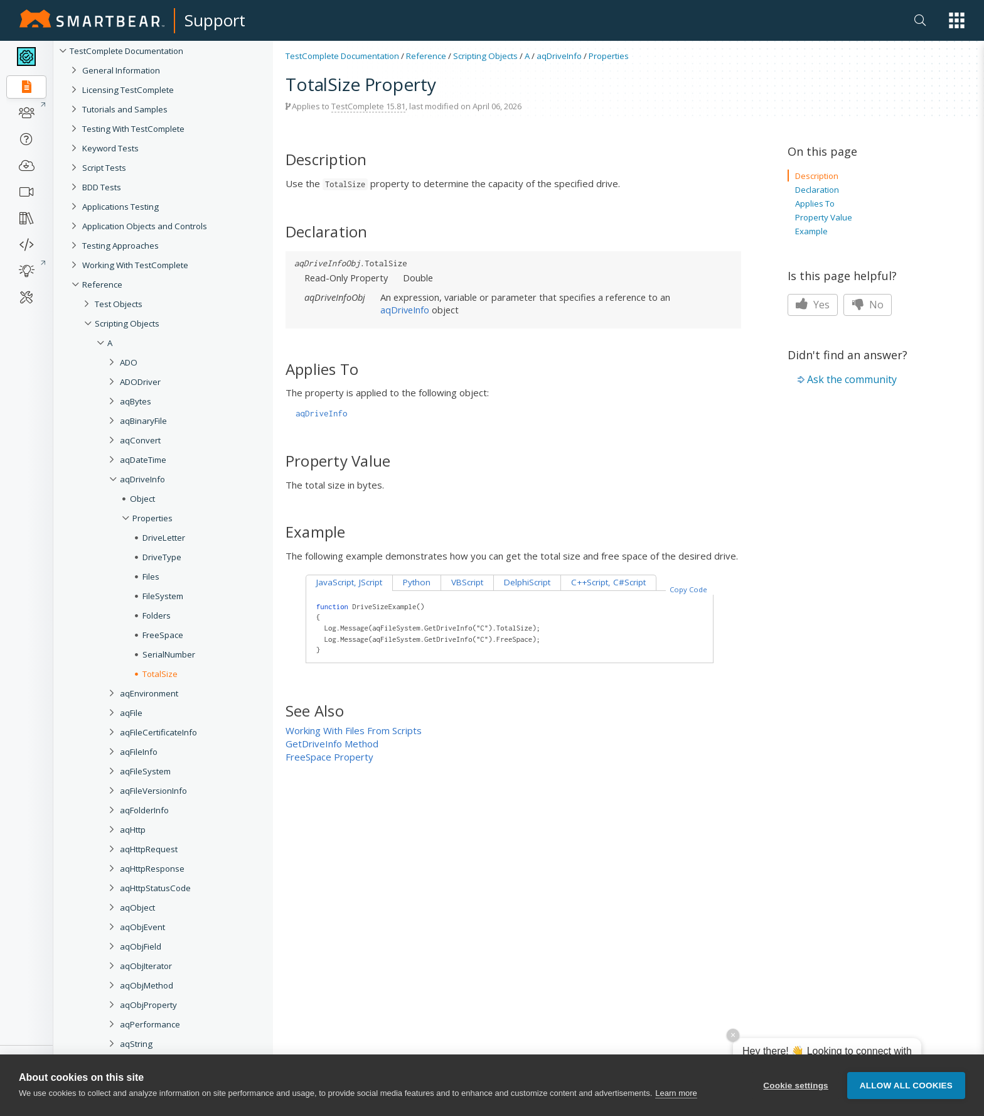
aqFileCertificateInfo (158, 732)
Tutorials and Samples (125, 109)
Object (142, 498)
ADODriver (140, 381)
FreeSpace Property (329, 756)
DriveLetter (163, 537)
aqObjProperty (148, 1004)
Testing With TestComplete (133, 128)
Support (214, 20)
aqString (136, 1043)
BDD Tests (101, 187)
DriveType (161, 557)
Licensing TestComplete (128, 89)
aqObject (137, 907)
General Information (121, 70)
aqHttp (133, 829)
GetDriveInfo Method (332, 743)
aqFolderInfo (144, 810)
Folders (156, 615)
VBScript (467, 582)
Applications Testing (120, 206)
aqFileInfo (139, 751)
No (868, 305)
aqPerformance (150, 1024)
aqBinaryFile (143, 420)
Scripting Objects (127, 323)
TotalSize (160, 674)
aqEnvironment (149, 693)
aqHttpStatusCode (155, 888)
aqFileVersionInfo (153, 790)
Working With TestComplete (135, 265)
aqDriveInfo (142, 479)
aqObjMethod (146, 985)
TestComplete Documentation (126, 51)
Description (816, 175)
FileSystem (162, 596)
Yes (813, 305)
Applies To (815, 203)
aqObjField (140, 946)
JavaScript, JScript (349, 582)
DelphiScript (527, 582)
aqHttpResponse (152, 868)
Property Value (823, 217)
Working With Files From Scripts (354, 730)
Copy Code (688, 589)
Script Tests (104, 167)
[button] (957, 20)
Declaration (817, 189)
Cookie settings (795, 1086)
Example (811, 231)
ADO (128, 362)
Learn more (676, 1094)
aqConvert (140, 440)
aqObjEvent (142, 927)
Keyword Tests (110, 148)
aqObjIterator (146, 966)
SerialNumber (168, 654)
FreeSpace (162, 635)
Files (150, 576)
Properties (152, 518)
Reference (102, 284)
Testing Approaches (120, 245)
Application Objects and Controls (144, 226)
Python (416, 582)
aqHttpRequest (149, 849)
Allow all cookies (906, 1086)
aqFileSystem (145, 771)
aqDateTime (143, 459)
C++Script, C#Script (608, 582)
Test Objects (118, 304)
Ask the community (852, 379)
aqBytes (135, 401)
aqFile (131, 712)
